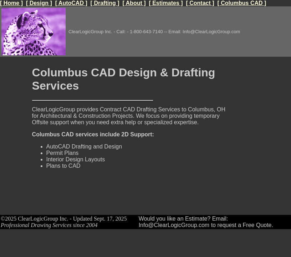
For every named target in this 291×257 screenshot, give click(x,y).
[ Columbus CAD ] (241, 3)
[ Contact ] (200, 3)
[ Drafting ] (105, 3)
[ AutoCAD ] (71, 3)
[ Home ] (11, 3)
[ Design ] (39, 3)
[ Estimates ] (166, 3)
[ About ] (134, 3)
